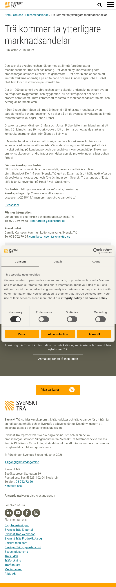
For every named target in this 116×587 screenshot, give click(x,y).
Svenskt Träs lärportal (19, 529)
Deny (21, 333)
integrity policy (71, 297)
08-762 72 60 (24, 481)
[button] (110, 4)
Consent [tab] (20, 261)
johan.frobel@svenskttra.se (47, 221)
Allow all (94, 333)
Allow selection (58, 333)
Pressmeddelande (36, 15)
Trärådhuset (12, 565)
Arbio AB (10, 573)
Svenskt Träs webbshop (20, 534)
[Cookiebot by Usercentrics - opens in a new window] (96, 251)
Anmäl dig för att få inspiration (58, 359)
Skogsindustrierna (16, 551)
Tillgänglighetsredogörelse (22, 462)
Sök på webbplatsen (102, 4)
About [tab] (96, 261)
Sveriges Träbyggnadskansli (23, 547)
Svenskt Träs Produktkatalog (23, 538)
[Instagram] (36, 513)
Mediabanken (13, 569)
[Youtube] (18, 513)
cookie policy (98, 297)
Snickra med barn (16, 543)
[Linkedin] (9, 513)
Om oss (18, 15)
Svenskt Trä (14, 5)
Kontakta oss (13, 486)
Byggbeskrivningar (17, 525)
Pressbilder (12, 205)
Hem (8, 15)
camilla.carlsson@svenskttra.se (50, 236)
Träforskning (13, 560)
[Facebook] (27, 513)
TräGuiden (11, 556)
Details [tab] (58, 261)
